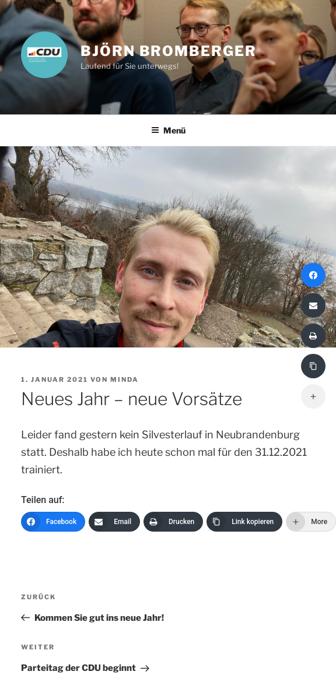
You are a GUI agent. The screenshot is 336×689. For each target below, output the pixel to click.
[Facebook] (53, 522)
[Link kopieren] (244, 522)
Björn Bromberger (168, 51)
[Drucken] (173, 522)
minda (124, 379)
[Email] (114, 522)
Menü (168, 130)
